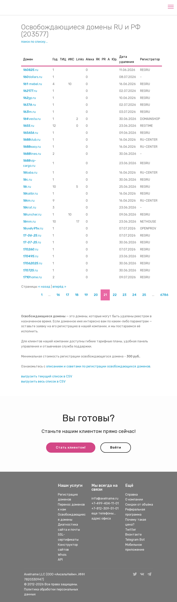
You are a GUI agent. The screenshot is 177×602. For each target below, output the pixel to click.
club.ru (31, 139)
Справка (131, 494)
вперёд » (59, 286)
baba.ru (30, 172)
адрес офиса (101, 518)
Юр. (114, 59)
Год (55, 59)
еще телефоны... (103, 513)
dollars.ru (32, 77)
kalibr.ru (30, 193)
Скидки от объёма (139, 504)
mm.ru (29, 221)
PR (104, 59)
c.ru (27, 179)
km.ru (29, 200)
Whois (62, 555)
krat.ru (29, 207)
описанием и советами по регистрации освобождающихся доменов (98, 366)
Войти (115, 447)
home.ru (32, 277)
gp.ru (29, 98)
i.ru (27, 187)
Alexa (90, 59)
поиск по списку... (34, 42)
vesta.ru (32, 119)
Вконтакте (133, 534)
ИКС (71, 59)
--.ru (32, 235)
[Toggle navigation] (171, 6)
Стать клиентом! (71, 447)
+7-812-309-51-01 (105, 508)
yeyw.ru (33, 228)
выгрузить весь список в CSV (43, 381)
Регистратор (150, 59)
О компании (134, 499)
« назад (44, 286)
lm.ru (29, 112)
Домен (28, 59)
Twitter (130, 529)
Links (80, 59)
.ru (30, 70)
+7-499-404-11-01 (105, 503)
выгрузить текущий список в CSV (46, 376)
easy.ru (32, 147)
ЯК (98, 59)
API (60, 559)
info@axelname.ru (104, 498)
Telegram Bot (135, 539)
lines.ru (32, 154)
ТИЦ (63, 59)
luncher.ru (32, 214)
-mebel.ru (32, 84)
